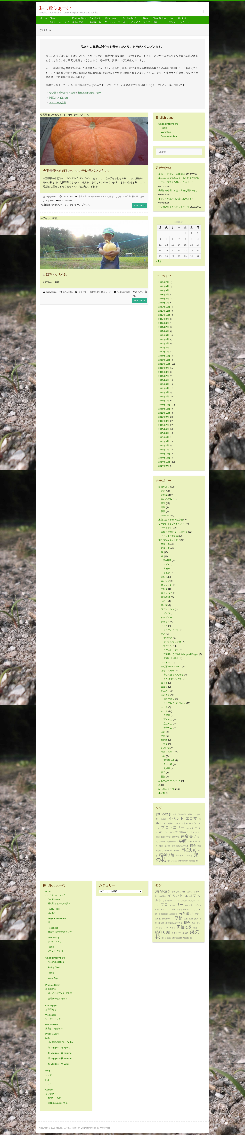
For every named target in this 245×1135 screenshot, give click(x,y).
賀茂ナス (168, 638)
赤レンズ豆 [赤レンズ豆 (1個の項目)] (172, 861)
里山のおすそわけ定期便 (170, 519)
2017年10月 (164, 315)
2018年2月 (163, 298)
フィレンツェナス (172, 642)
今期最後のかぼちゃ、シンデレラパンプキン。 (77, 171)
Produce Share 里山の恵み (79, 20)
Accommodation (169, 136)
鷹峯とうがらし (171, 658)
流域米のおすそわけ (58, 998)
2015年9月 (163, 417)
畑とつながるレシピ (118, 196)
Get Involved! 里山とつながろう (132, 20)
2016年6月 (163, 380)
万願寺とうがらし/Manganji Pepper (181, 654)
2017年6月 (163, 331)
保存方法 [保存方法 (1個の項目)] (175, 837)
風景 (163, 503)
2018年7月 (163, 282)
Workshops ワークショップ (112, 20)
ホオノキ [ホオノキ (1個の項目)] (189, 828)
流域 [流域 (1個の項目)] (199, 846)
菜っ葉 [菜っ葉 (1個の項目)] (189, 856)
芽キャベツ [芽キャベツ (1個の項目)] (180, 856)
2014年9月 (163, 466)
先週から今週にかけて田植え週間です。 (178, 190)
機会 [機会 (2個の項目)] (193, 845)
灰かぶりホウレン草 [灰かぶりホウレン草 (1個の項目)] (164, 850)
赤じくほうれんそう (173, 674)
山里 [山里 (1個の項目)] (195, 841)
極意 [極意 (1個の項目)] (161, 846)
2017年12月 (164, 306)
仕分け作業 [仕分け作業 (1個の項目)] (165, 837)
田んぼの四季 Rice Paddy (60, 1042)
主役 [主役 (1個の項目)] (158, 837)
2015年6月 (163, 429)
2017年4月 (163, 339)
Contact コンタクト (183, 20)
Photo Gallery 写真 (159, 20)
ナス (163, 634)
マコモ (164, 707)
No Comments (65, 200)
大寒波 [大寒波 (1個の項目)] (162, 841)
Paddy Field (54, 967)
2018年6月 (163, 286)
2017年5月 (163, 335)
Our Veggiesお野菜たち (96, 20)
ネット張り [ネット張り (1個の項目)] (168, 823)
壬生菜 (164, 744)
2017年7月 (163, 327)
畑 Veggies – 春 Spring (59, 1047)
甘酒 (163, 776)
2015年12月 (164, 404)
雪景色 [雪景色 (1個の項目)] (192, 861)
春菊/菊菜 (165, 597)
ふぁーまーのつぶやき (169, 780)
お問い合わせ (54, 1098)
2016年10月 (164, 364)
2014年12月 (164, 453)
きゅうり (165, 621)
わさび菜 (165, 748)
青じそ (164, 682)
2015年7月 (163, 425)
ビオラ (167, 613)
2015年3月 (163, 441)
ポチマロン (169, 699)
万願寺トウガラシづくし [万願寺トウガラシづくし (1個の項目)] (189, 832)
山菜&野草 (166, 560)
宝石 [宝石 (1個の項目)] (190, 841)
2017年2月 (163, 347)
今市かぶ (168, 727)
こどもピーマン (171, 650)
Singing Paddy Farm (168, 124)
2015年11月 (164, 408)
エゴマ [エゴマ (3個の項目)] (191, 818)
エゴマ (164, 687)
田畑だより (83, 292)
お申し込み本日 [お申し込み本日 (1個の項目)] (179, 814)
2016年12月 (164, 355)
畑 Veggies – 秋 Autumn (59, 1058)
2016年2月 (163, 396)
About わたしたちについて (60, 20)
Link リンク (172, 20)
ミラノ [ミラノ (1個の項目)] (166, 832)
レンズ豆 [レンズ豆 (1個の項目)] (174, 832)
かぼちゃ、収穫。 (56, 274)
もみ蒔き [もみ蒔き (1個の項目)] (163, 819)
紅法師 (164, 740)
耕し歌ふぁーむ (55, 8)
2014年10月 (164, 461)
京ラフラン (166, 585)
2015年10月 (164, 413)
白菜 (163, 731)
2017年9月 (163, 319)
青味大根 (168, 764)
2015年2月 (163, 445)
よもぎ (167, 572)
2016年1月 (163, 400)
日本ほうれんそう (172, 678)
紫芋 (163, 772)
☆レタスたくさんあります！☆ (173, 207)
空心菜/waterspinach (171, 666)
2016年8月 (163, 372)
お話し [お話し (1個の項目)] (190, 814)
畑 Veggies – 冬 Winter (59, 1064)
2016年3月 (163, 392)
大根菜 (167, 768)
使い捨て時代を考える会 (62, 92)
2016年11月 (164, 360)
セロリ (164, 601)
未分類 (161, 793)
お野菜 (93, 292)
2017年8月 (163, 323)
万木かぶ (168, 719)
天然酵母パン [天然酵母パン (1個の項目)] (172, 841)
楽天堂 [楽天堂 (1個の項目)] (167, 846)
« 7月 (158, 261)
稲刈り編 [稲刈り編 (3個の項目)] (166, 855)
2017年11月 (164, 311)
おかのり (165, 691)
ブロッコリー (167, 752)
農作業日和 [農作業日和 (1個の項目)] (183, 861)
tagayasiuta (51, 196)
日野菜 (167, 715)
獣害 (163, 511)
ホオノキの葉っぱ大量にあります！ (176, 198)
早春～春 (82, 196)
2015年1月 (163, 449)
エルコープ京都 (57, 102)
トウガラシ (166, 646)
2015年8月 (163, 421)
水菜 (163, 736)
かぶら (164, 711)
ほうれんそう (167, 670)
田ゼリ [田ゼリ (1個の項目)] (177, 850)
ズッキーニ (166, 662)
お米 (163, 491)
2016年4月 (163, 388)
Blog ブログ (146, 20)
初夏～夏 (165, 548)
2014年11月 (164, 457)
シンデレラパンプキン (98, 196)
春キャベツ (166, 593)
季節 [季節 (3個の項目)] (183, 841)
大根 (163, 756)
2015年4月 (163, 437)
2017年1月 (163, 351)
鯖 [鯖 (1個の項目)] (197, 861)
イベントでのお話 (170, 536)
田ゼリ (167, 568)
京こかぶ (168, 723)
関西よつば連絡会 (58, 97)
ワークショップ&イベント (171, 523)
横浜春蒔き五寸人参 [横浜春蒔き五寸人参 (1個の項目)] (180, 846)
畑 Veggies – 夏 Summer (60, 1053)
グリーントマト (171, 629)
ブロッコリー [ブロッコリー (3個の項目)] (172, 827)
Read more (139, 205)
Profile (164, 128)
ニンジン (165, 580)
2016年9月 (163, 368)
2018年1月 (163, 302)
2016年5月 (163, 384)
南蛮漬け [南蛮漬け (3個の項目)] (188, 836)
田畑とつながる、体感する (174, 532)
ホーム (43, 18)
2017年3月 (163, 343)
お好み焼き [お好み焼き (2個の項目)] (163, 814)
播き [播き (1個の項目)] (196, 919)
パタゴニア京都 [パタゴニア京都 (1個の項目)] (180, 823)
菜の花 (164, 576)
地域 (163, 507)
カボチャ (50, 200)
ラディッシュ (167, 609)
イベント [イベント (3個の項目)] (176, 818)
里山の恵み (166, 499)
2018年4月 (163, 294)
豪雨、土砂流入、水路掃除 (171, 174)
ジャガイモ (166, 617)
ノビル (167, 564)
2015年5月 (163, 433)
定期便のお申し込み (58, 1103)
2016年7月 (163, 376)
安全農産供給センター (89, 92)
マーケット (166, 527)
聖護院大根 (169, 760)
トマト (164, 625)
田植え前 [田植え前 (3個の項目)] (189, 850)
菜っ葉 (164, 605)
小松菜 (164, 589)
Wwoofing (166, 132)
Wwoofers (166, 515)
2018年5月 (163, 290)
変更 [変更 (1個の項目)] (197, 914)
